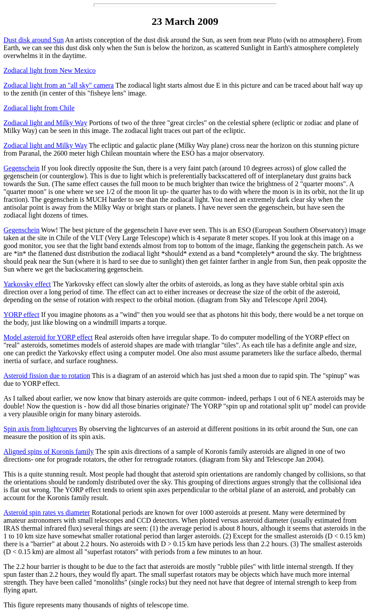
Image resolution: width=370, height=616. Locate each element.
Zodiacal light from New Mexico (49, 70)
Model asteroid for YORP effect (48, 337)
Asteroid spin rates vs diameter (46, 512)
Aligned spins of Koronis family (48, 451)
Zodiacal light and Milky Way (45, 122)
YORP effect (21, 314)
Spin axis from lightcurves (40, 428)
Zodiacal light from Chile (39, 108)
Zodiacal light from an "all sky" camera (58, 85)
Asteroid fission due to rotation (46, 375)
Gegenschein (21, 168)
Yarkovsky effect (27, 284)
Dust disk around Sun (33, 40)
